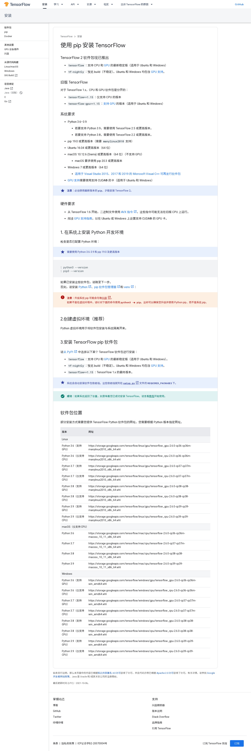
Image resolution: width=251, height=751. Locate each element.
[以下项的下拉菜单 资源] (96, 4)
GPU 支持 (157, 72)
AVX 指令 (127, 212)
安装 (8, 15)
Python (83, 287)
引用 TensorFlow (161, 728)
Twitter (57, 716)
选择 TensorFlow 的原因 (134, 4)
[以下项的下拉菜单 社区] (113, 4)
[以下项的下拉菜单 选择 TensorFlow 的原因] (152, 4)
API (73, 4)
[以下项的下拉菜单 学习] (63, 4)
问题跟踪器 (158, 705)
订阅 (236, 743)
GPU (107, 65)
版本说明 (157, 711)
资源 (89, 4)
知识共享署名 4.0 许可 (109, 673)
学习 (56, 4)
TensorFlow (66, 36)
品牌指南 (157, 722)
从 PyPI (68, 352)
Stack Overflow (160, 716)
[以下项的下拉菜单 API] (79, 4)
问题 (104, 298)
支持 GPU (109, 103)
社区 (106, 4)
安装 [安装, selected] (44, 4)
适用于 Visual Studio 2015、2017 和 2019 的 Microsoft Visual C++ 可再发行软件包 (128, 174)
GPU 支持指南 (83, 218)
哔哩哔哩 (58, 722)
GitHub (239, 4)
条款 (55, 743)
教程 (151, 396)
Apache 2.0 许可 (165, 673)
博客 (55, 705)
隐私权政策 (68, 743)
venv (127, 287)
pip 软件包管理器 (105, 287)
